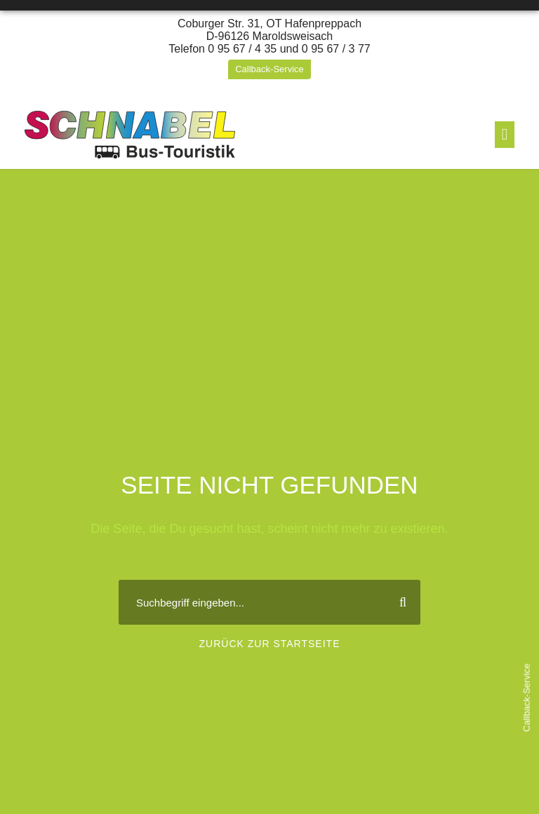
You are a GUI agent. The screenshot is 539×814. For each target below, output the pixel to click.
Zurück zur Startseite (269, 643)
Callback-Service (269, 69)
